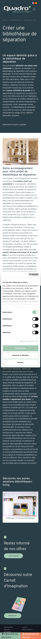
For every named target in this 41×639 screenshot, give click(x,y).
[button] (7, 507)
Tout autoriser (20, 348)
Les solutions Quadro (15, 20)
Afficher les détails (26, 341)
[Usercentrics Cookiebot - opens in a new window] (29, 274)
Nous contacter (27, 629)
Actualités (7, 632)
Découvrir (13, 616)
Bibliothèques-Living (30, 20)
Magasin (7, 629)
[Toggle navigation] (34, 9)
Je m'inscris (13, 556)
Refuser (20, 362)
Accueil (5, 20)
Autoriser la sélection (20, 355)
